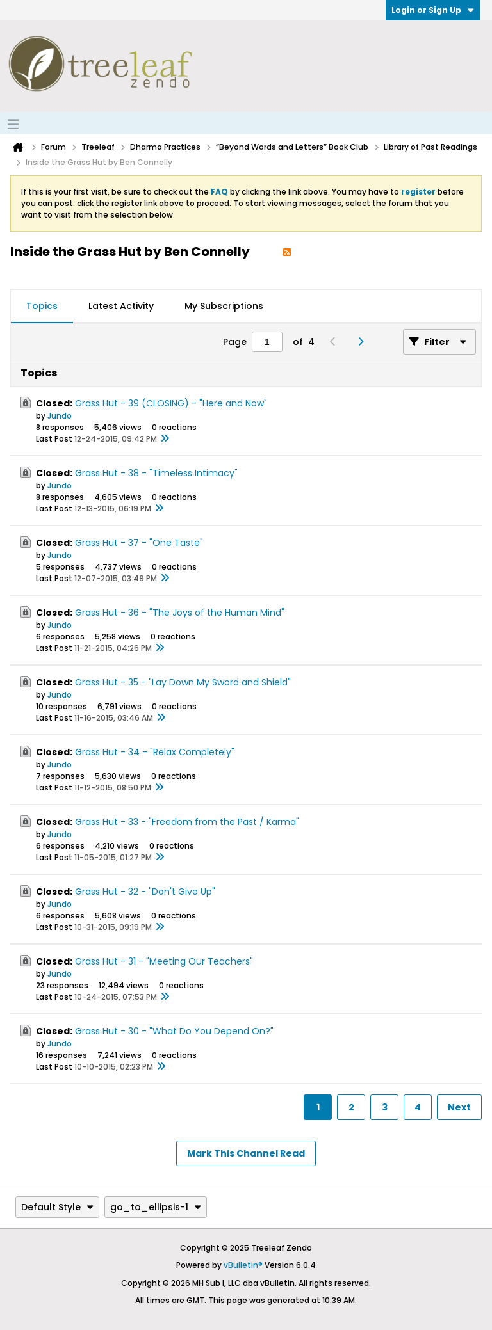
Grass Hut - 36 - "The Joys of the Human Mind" (179, 612)
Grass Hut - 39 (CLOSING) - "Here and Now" (171, 403)
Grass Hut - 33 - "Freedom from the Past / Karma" (187, 821)
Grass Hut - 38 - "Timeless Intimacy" (156, 473)
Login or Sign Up (432, 9)
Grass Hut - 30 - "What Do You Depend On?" (174, 1031)
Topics (42, 306)
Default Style (57, 1207)
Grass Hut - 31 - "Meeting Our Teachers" (164, 961)
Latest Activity (121, 306)
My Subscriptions (223, 306)
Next (459, 1107)
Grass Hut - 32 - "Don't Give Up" (145, 891)
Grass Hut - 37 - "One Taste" (139, 542)
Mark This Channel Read (246, 1153)
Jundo (59, 415)
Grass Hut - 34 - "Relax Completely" (154, 752)
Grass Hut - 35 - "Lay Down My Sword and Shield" (183, 682)
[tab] (42, 306)
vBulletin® (243, 1265)
